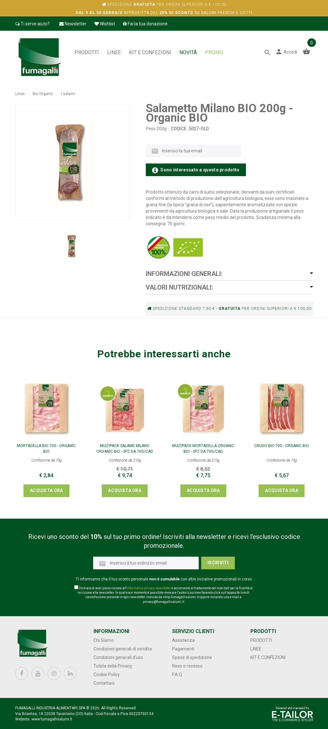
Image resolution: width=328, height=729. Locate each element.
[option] (72, 246)
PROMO (214, 52)
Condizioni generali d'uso (118, 657)
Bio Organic (43, 94)
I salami (68, 94)
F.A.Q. (177, 674)
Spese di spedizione (192, 657)
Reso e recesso (187, 665)
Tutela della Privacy (112, 665)
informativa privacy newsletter (149, 588)
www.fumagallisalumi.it (51, 719)
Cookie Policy (106, 674)
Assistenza (183, 640)
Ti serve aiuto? (32, 23)
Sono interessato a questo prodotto (196, 170)
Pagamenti (183, 648)
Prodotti (86, 52)
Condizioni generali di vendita (122, 648)
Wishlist (104, 23)
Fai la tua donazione (145, 23)
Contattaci (103, 683)
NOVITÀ (188, 52)
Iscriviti (218, 562)
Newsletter (73, 23)
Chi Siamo (103, 640)
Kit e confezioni (150, 52)
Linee (114, 52)
